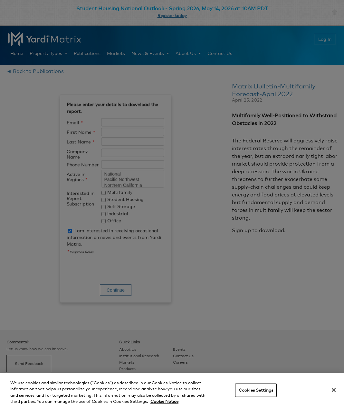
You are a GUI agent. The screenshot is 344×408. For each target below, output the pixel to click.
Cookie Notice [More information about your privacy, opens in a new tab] (164, 401)
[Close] (334, 390)
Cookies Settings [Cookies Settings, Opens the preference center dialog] (256, 390)
